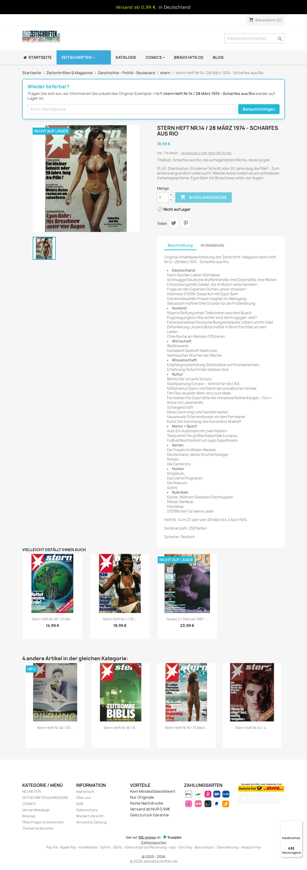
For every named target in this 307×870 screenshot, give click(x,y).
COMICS (29, 803)
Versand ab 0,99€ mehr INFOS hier (206, 153)
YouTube (253, 798)
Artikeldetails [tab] (212, 245)
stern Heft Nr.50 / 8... (121, 727)
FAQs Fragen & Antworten (43, 822)
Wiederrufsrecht (90, 816)
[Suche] (254, 38)
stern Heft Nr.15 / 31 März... (186, 727)
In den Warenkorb (203, 197)
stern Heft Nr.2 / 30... (120, 619)
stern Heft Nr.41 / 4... (252, 727)
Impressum (85, 791)
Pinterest (185, 223)
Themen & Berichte (37, 828)
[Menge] (162, 197)
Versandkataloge (36, 810)
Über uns (83, 797)
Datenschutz (86, 810)
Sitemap (28, 816)
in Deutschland (174, 7)
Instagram (274, 798)
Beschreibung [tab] (180, 245)
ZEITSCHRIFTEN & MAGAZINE (45, 797)
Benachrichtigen (259, 109)
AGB (79, 803)
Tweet (173, 223)
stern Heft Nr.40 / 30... (55, 727)
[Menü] (299, 823)
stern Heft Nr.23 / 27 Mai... (52, 619)
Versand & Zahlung (91, 822)
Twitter (243, 798)
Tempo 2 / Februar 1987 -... (187, 619)
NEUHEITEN (31, 791)
